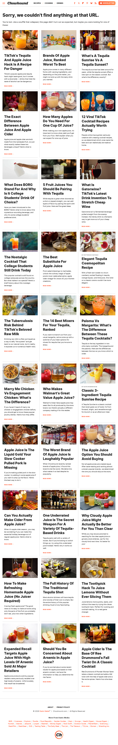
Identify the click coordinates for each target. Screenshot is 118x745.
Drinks (60, 3)
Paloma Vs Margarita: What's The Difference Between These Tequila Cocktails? (97, 329)
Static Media (44, 711)
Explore (27, 721)
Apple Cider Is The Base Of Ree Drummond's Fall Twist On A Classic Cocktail (97, 657)
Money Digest (55, 724)
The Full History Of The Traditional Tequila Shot (58, 587)
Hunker (11, 724)
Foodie (35, 721)
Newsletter (107, 3)
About (50, 707)
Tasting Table (40, 726)
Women (93, 726)
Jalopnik (27, 724)
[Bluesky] (91, 3)
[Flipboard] (83, 3)
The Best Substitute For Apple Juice (54, 261)
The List (64, 726)
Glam (70, 721)
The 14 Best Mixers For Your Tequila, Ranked (58, 325)
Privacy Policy (63, 707)
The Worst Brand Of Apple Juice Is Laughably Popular (58, 454)
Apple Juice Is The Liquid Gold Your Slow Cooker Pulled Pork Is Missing (19, 458)
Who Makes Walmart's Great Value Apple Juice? (59, 393)
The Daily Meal (53, 726)
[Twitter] (79, 3)
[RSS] (95, 3)
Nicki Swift (67, 724)
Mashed (44, 724)
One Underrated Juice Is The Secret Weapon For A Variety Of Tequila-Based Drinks (58, 524)
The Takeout (75, 726)
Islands (19, 724)
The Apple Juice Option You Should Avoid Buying (97, 454)
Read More (8, 86)
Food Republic (46, 721)
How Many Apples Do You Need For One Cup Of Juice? (58, 121)
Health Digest (88, 721)
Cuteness (18, 721)
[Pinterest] (87, 3)
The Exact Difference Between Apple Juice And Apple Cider (17, 125)
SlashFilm (12, 726)
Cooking (49, 3)
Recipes (37, 3)
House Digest (101, 721)
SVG (30, 726)
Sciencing (104, 724)
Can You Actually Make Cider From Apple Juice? (18, 519)
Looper (36, 724)
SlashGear (22, 726)
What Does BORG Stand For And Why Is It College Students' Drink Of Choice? (20, 193)
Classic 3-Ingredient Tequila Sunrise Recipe (96, 394)
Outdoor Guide (80, 724)
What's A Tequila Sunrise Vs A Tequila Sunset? (95, 60)
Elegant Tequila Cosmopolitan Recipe (94, 263)
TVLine (85, 726)
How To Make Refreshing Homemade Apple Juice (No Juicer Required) (19, 592)
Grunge (78, 721)
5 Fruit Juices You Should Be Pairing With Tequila (57, 189)
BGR (10, 721)
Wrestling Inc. (104, 726)
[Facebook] (74, 3)
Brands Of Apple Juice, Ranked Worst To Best (56, 59)
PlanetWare (92, 724)
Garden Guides (60, 721)
